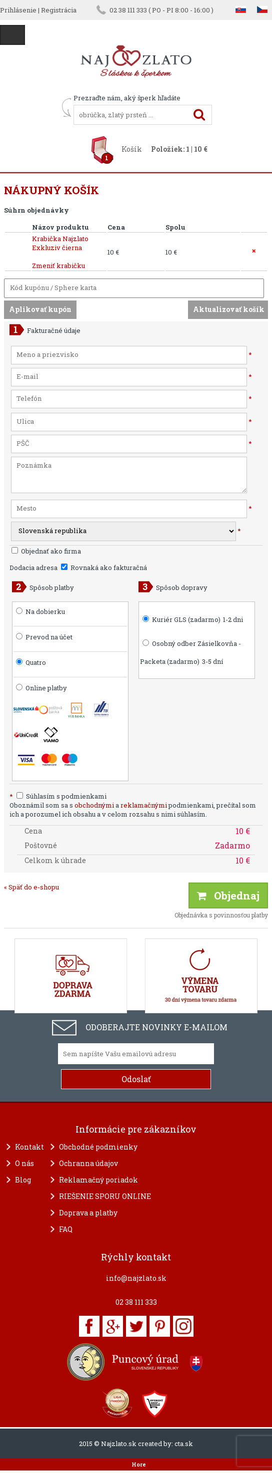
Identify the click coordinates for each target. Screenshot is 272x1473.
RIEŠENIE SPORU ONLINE (105, 1196)
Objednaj (228, 895)
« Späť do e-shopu (31, 887)
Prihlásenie (18, 9)
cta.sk (183, 1443)
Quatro (36, 662)
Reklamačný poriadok (98, 1179)
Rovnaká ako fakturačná (104, 567)
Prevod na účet (49, 636)
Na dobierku (45, 611)
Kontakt (29, 1147)
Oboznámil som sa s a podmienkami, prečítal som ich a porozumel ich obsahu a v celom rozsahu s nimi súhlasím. (133, 810)
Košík (132, 149)
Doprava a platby (88, 1212)
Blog (23, 1179)
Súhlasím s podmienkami (58, 796)
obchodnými (94, 805)
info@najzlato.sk (136, 1278)
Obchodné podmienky (98, 1147)
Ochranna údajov (88, 1163)
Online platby (41, 687)
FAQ (65, 1229)
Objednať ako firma (46, 551)
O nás (24, 1163)
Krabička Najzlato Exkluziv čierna (60, 243)
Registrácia (58, 9)
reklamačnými (143, 805)
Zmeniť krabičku (58, 265)
